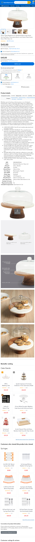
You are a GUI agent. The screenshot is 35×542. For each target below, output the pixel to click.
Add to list (9, 87)
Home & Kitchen (14, 97)
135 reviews (11, 41)
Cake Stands (19, 99)
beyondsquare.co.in (15, 51)
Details (12, 84)
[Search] (29, 2)
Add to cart (17, 64)
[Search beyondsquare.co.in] (20, 2)
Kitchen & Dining (22, 97)
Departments (5, 6)
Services (12, 6)
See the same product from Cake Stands (25, 439)
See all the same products (28, 519)
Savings (17, 6)
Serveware (14, 99)
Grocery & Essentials (25, 6)
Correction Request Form (9, 532)
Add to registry (25, 87)
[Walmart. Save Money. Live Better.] (7, 2)
